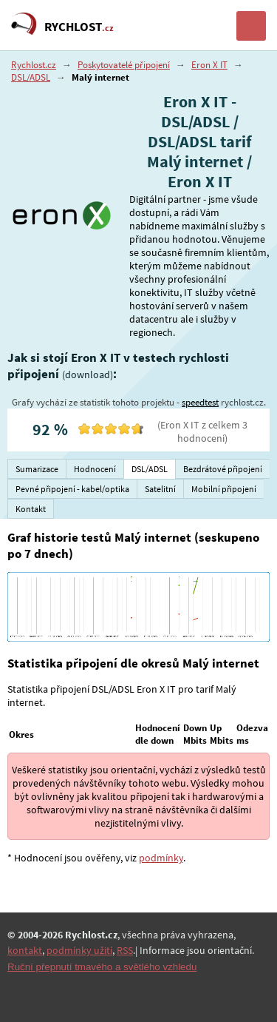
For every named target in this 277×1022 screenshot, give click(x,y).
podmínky (161, 857)
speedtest (200, 402)
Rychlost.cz (33, 64)
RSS (125, 950)
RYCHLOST (79, 27)
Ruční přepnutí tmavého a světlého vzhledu (101, 966)
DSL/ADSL (30, 77)
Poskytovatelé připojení (124, 64)
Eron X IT (209, 64)
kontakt (24, 950)
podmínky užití (79, 950)
